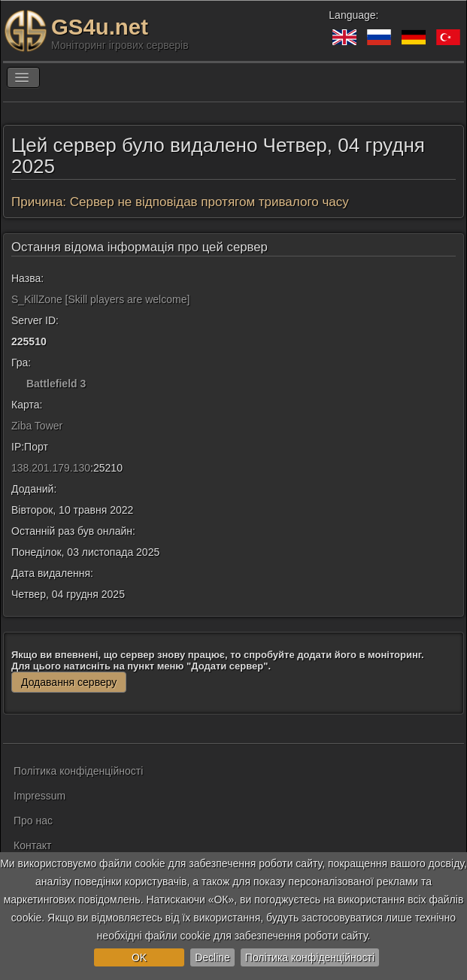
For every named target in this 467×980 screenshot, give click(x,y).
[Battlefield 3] (17, 384)
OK (139, 957)
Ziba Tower (36, 426)
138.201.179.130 (50, 468)
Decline (212, 957)
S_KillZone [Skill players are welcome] (100, 299)
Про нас (33, 821)
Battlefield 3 (56, 384)
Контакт (32, 845)
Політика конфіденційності (310, 957)
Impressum (39, 796)
